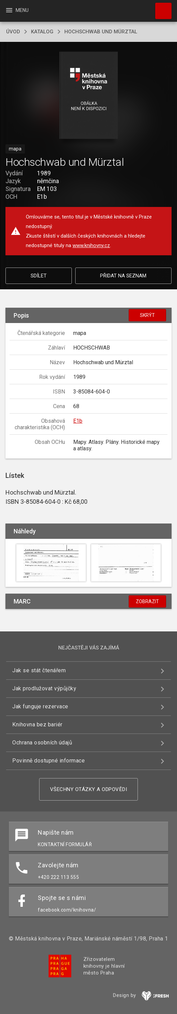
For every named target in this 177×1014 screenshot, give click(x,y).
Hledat (160, 7)
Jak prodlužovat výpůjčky (44, 688)
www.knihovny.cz (91, 245)
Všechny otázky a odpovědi (88, 789)
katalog (42, 32)
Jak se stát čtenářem (39, 670)
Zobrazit (147, 601)
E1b (77, 421)
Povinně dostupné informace (48, 760)
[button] (88, 95)
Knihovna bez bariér (37, 724)
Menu (17, 10)
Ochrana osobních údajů (42, 742)
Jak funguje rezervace (40, 706)
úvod (13, 32)
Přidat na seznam (123, 276)
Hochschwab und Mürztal (100, 32)
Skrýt (147, 315)
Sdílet (39, 276)
